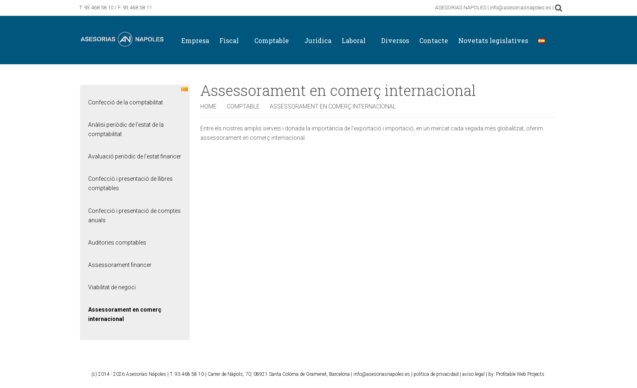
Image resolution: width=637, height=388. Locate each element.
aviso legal (473, 374)
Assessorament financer (120, 265)
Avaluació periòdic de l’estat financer (134, 156)
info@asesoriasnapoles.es (381, 374)
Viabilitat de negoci (112, 287)
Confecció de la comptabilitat (125, 102)
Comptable (243, 106)
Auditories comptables (117, 242)
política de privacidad (436, 374)
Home (208, 106)
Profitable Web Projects (520, 374)
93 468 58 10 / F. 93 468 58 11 (118, 7)
